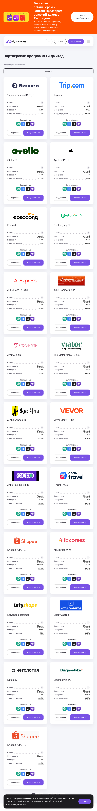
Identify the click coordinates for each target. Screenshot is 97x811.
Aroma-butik (14, 355)
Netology (12, 679)
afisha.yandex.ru (16, 420)
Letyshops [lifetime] (18, 614)
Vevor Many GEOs (64, 420)
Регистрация (76, 41)
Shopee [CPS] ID (16, 744)
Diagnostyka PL (62, 679)
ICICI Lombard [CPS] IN (67, 290)
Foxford (11, 225)
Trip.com (58, 95)
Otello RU (12, 160)
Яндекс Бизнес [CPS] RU (21, 95)
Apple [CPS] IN (62, 160)
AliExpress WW (62, 549)
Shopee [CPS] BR (17, 549)
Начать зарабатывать (82, 16)
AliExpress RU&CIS (18, 290)
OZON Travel (61, 485)
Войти (60, 41)
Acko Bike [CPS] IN (18, 485)
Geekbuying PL (62, 225)
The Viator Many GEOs (67, 355)
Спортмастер (61, 614)
